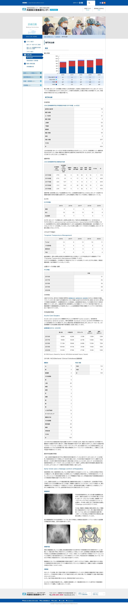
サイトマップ (70, 600)
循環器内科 (72, 298)
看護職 (27, 85)
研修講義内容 (30, 66)
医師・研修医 (29, 81)
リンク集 (62, 600)
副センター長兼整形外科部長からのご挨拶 (34, 48)
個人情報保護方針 (45, 600)
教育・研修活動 (31, 63)
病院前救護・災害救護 (32, 60)
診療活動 (29, 54)
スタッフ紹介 (30, 41)
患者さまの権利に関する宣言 (31, 600)
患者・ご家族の (30, 73)
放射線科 (85, 298)
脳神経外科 (79, 298)
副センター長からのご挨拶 (34, 44)
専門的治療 (30, 57)
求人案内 (55, 600)
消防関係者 (28, 77)
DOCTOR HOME (31, 36)
